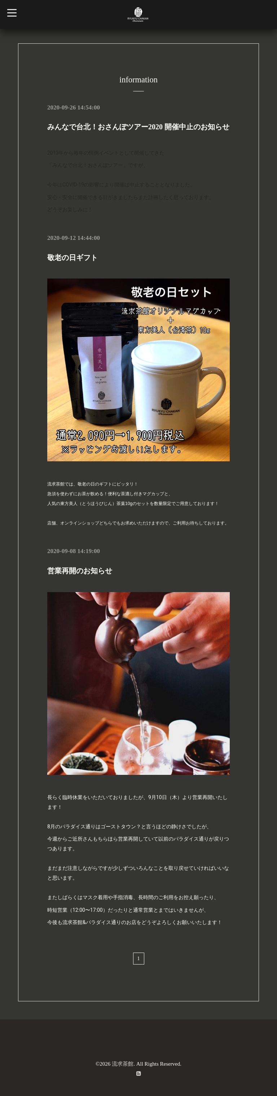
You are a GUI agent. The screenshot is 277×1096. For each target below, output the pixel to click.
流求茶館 (122, 1063)
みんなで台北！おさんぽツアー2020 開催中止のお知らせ (138, 127)
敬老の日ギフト (72, 257)
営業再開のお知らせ (79, 570)
